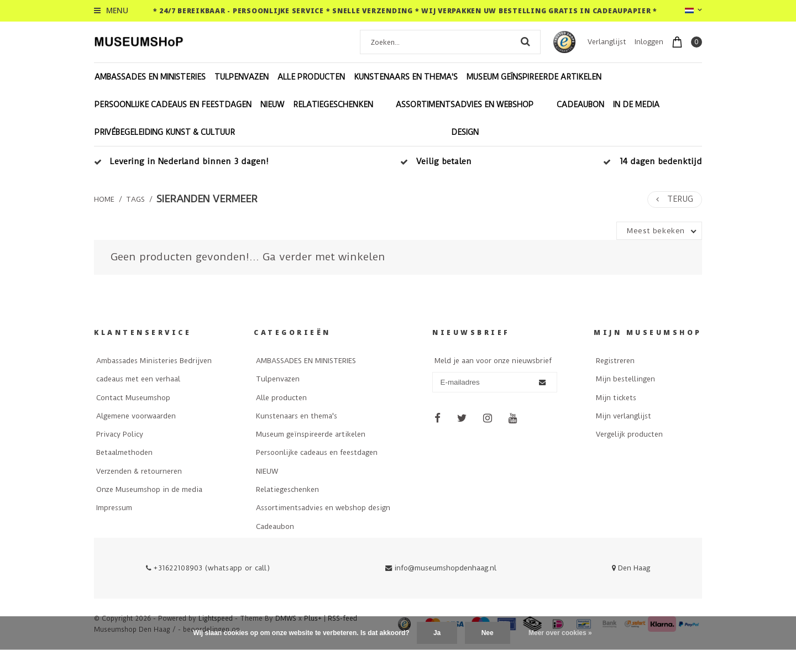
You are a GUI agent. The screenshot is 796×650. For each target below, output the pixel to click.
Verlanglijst (607, 42)
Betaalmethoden (124, 452)
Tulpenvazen (241, 76)
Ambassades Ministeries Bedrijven (154, 361)
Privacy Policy (119, 434)
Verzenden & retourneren (139, 471)
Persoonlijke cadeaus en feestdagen (173, 104)
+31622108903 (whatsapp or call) (208, 568)
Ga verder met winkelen (324, 256)
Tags (135, 199)
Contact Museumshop (133, 398)
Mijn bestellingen (625, 379)
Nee (487, 633)
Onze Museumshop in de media (149, 489)
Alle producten (311, 76)
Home (104, 199)
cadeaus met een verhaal (138, 379)
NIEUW (272, 104)
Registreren (615, 361)
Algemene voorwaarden (136, 416)
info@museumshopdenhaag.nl (440, 568)
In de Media (636, 104)
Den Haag (631, 568)
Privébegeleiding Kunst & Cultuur (165, 132)
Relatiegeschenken (333, 104)
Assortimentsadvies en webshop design (464, 118)
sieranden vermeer (207, 199)
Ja (437, 633)
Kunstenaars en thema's (406, 76)
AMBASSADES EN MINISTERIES (150, 76)
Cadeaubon (580, 104)
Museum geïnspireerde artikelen (534, 76)
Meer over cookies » (560, 633)
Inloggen (649, 42)
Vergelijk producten (629, 434)
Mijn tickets (616, 398)
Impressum (114, 508)
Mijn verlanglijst (623, 416)
